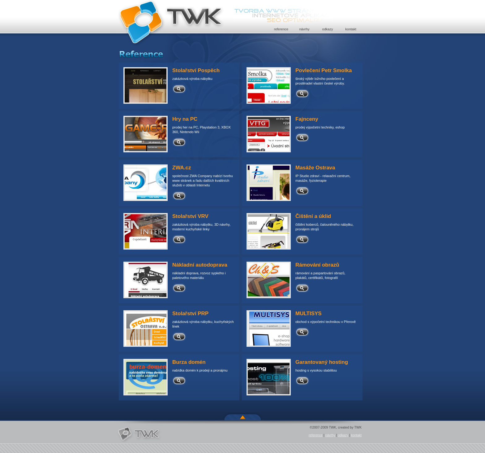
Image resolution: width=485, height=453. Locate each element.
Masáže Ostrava (315, 168)
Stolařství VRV (190, 216)
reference (281, 29)
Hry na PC (184, 119)
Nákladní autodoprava (199, 265)
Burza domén (189, 362)
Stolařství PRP (190, 313)
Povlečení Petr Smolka (323, 70)
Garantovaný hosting (321, 362)
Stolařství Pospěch (196, 70)
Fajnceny (306, 119)
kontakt (350, 29)
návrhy (304, 29)
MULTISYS (308, 313)
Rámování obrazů (317, 265)
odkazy (327, 29)
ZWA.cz (181, 168)
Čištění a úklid (313, 216)
